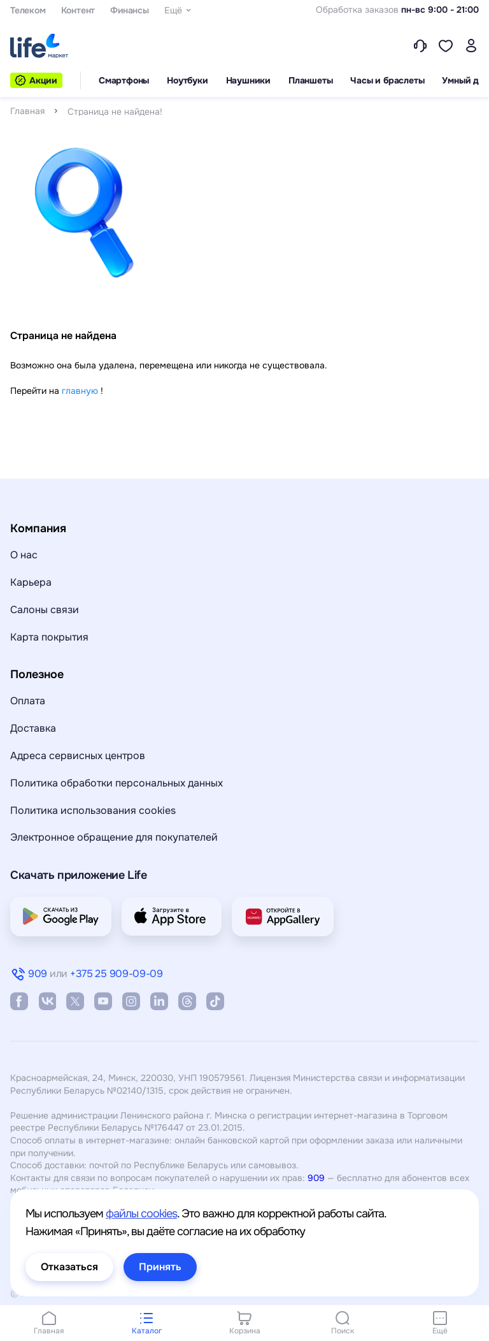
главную (80, 390)
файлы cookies (141, 1214)
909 (316, 1178)
